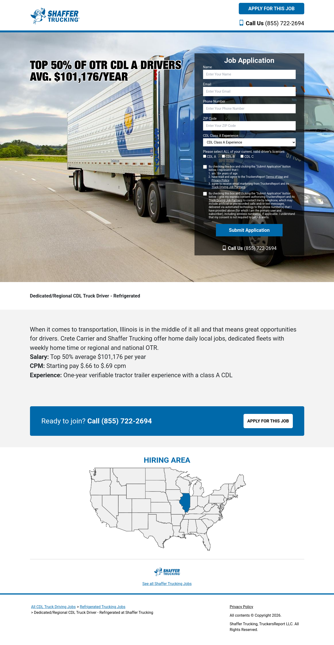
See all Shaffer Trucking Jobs (167, 583)
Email (207, 84)
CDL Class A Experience (220, 136)
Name (207, 67)
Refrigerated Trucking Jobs (102, 607)
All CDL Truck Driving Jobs (53, 607)
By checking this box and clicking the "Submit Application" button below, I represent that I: (252, 177)
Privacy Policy (220, 180)
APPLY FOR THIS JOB (268, 420)
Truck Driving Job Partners (228, 187)
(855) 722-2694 (275, 23)
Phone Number (214, 101)
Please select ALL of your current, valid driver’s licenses (243, 152)
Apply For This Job (271, 8)
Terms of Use (274, 177)
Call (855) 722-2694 (119, 421)
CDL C (247, 157)
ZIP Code (210, 118)
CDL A (209, 157)
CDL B (228, 157)
